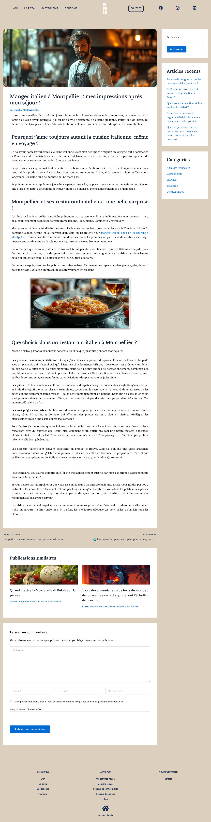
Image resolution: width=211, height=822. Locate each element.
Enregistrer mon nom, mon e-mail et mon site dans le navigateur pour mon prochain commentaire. (68, 701)
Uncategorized (176, 194)
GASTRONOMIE (50, 8)
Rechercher (173, 37)
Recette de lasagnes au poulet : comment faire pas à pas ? (184, 83)
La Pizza (44, 601)
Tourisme (172, 188)
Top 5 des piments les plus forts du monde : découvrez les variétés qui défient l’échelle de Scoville (115, 595)
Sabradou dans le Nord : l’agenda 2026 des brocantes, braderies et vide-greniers (184, 120)
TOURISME (71, 8)
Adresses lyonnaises (179, 171)
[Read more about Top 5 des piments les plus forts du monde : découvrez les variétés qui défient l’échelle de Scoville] (116, 574)
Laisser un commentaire (23, 601)
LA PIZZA (29, 8)
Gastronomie (119, 606)
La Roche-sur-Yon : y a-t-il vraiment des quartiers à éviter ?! (183, 97)
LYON (15, 8)
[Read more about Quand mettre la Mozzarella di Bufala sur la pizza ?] (44, 574)
